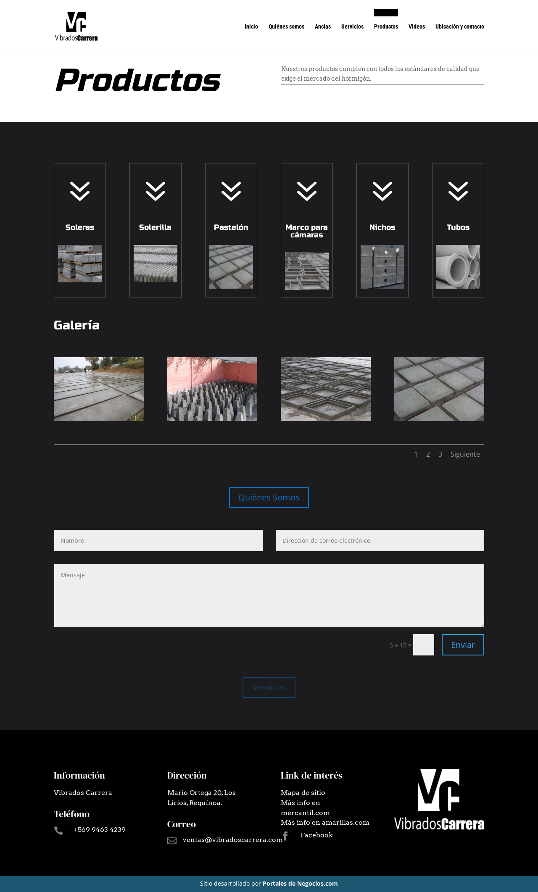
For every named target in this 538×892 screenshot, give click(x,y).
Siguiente (465, 454)
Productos (386, 27)
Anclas (323, 27)
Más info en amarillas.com (325, 822)
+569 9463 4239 (100, 830)
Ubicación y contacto (459, 27)
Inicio (251, 27)
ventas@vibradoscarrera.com (233, 840)
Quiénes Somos (269, 497)
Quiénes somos (286, 27)
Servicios (352, 27)
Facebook (317, 835)
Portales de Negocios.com (300, 883)
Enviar (463, 644)
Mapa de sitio (303, 793)
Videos (417, 27)
